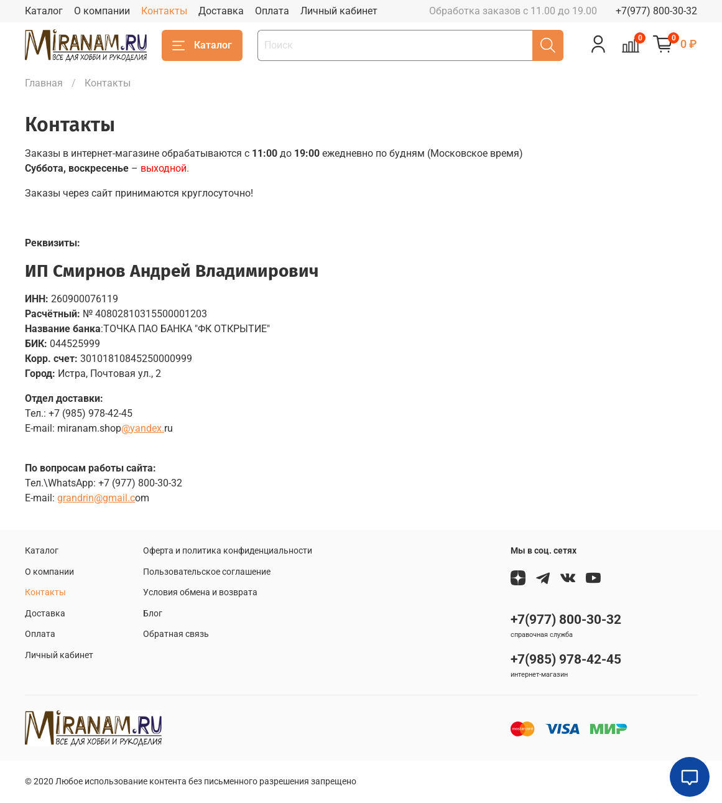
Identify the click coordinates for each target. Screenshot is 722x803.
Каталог (44, 11)
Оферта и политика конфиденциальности (227, 550)
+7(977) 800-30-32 (656, 11)
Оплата (272, 11)
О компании (102, 11)
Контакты (164, 11)
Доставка (221, 11)
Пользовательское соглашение (207, 572)
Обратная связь (176, 634)
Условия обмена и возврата (200, 592)
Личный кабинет (338, 11)
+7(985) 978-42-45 (566, 659)
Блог (152, 613)
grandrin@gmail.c (96, 498)
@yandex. (142, 428)
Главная (44, 83)
